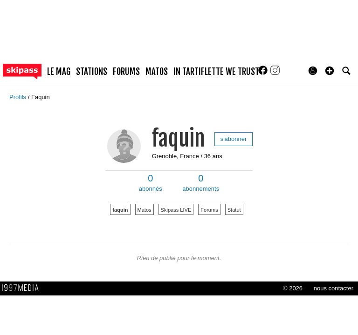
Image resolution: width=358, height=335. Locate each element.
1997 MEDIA (23, 288)
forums (126, 71)
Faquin (40, 97)
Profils (18, 97)
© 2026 (293, 288)
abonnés (150, 183)
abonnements (200, 183)
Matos (144, 210)
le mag (58, 71)
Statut (234, 210)
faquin (178, 138)
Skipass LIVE (176, 210)
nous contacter (333, 288)
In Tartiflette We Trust (216, 71)
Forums (209, 210)
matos (156, 71)
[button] (329, 71)
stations (91, 71)
